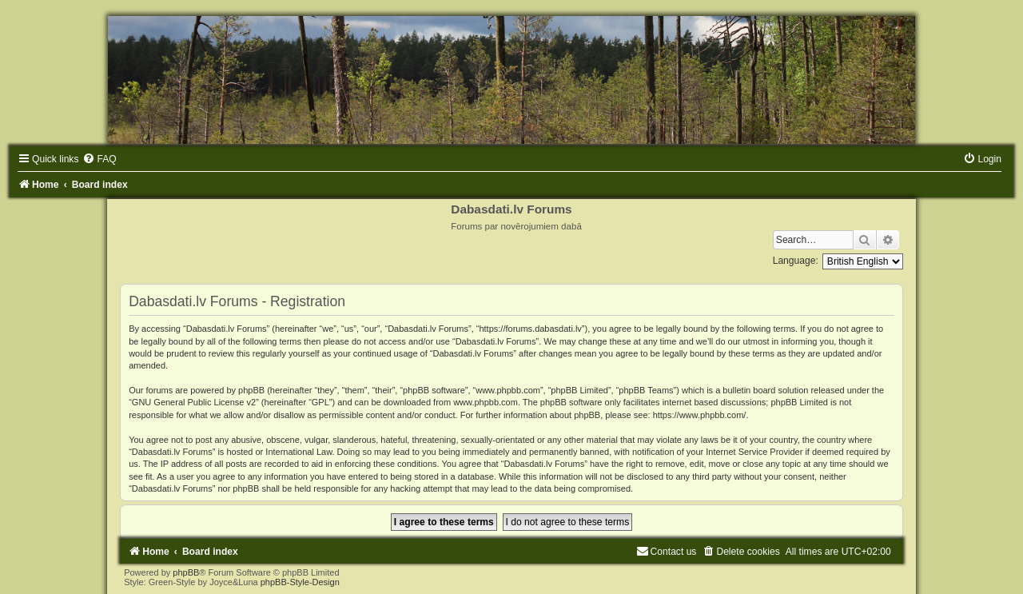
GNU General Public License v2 (194, 402)
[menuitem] (99, 159)
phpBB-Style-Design (300, 582)
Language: (795, 260)
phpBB (186, 572)
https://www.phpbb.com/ (699, 415)
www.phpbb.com (485, 402)
